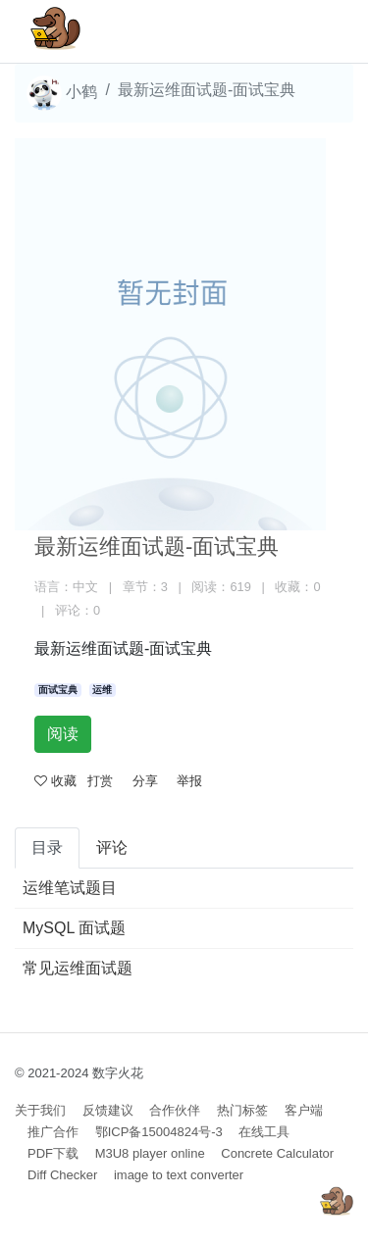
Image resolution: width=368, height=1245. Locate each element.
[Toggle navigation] (310, 31)
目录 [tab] (47, 847)
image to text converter (178, 1175)
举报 (189, 780)
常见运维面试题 (77, 968)
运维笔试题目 (70, 887)
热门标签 (242, 1110)
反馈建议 (107, 1110)
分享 (145, 780)
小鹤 (61, 93)
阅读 (63, 733)
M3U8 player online (150, 1153)
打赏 (100, 780)
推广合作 (53, 1131)
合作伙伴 (174, 1110)
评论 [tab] (112, 847)
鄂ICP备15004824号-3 (159, 1131)
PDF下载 (53, 1153)
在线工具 (263, 1131)
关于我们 (40, 1110)
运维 (102, 689)
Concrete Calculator (277, 1153)
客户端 (304, 1110)
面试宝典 (58, 689)
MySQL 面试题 (74, 928)
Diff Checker (62, 1175)
